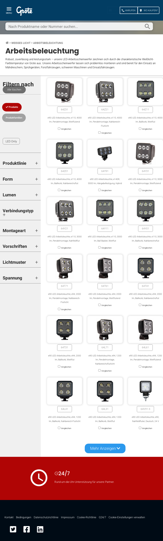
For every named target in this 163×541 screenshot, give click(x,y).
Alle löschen (14, 90)
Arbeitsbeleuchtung (48, 43)
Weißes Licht (20, 43)
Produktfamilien (14, 117)
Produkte (12, 107)
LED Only (11, 141)
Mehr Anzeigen (105, 448)
